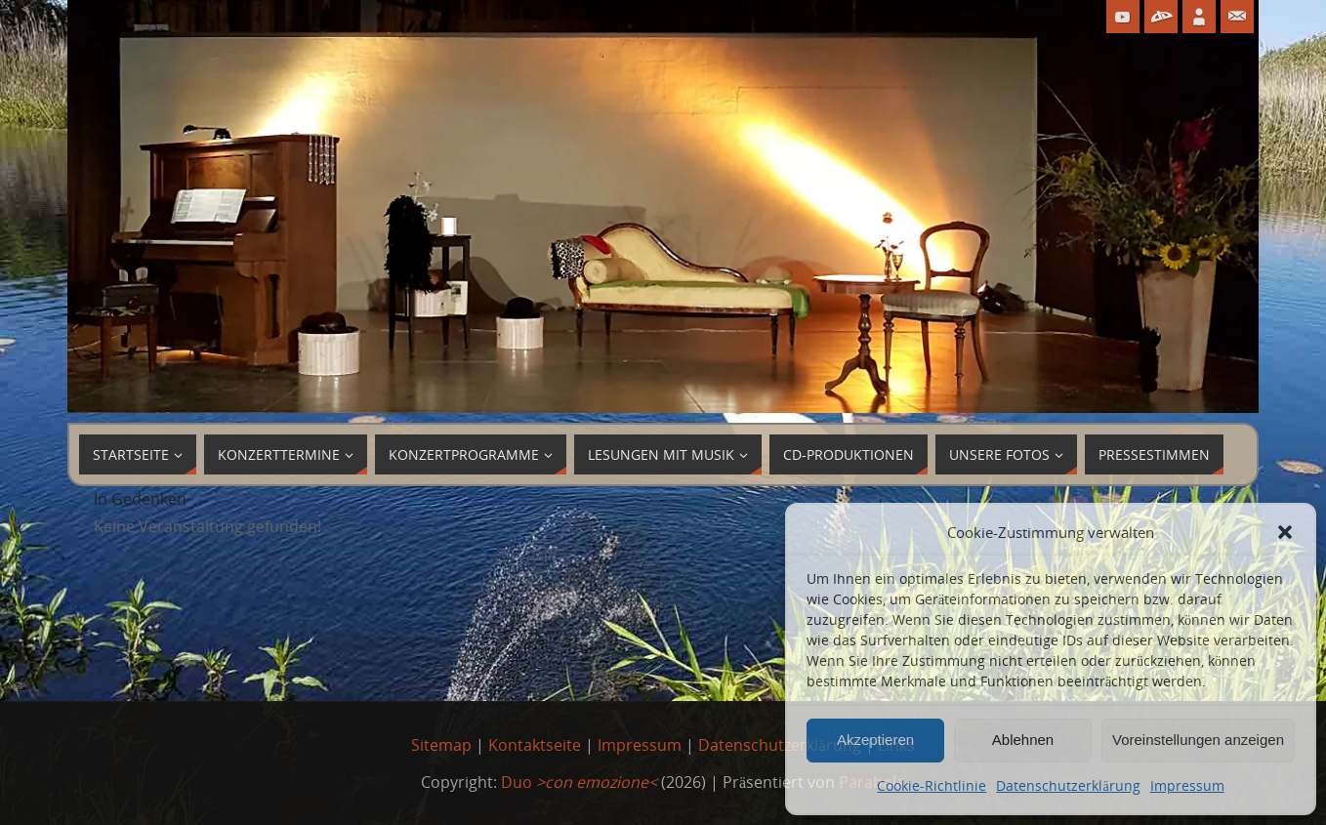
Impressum (1187, 785)
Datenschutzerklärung (1068, 785)
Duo (579, 782)
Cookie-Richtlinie (931, 785)
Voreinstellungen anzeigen (1198, 739)
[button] (1285, 532)
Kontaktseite (534, 745)
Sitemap (441, 745)
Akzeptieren (875, 739)
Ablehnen (1023, 739)
